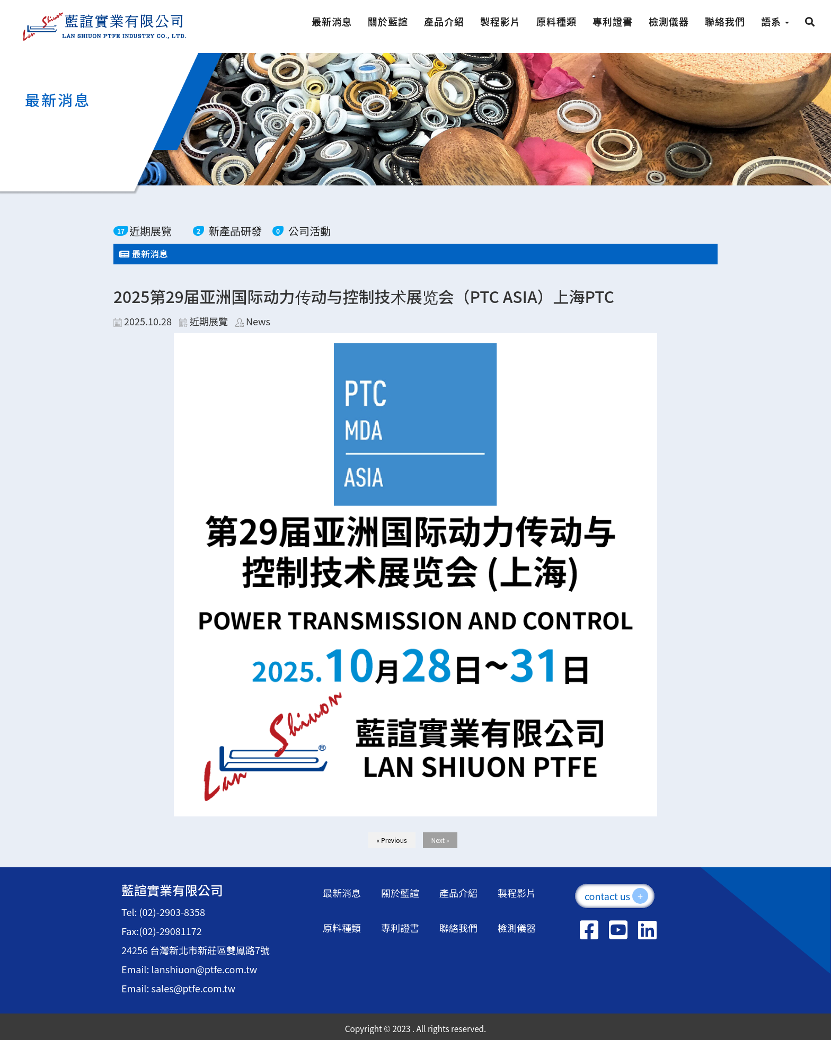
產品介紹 (444, 21)
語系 (775, 21)
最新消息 (332, 21)
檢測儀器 (669, 21)
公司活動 (309, 230)
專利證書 (613, 21)
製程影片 (500, 21)
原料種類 (556, 21)
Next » (440, 840)
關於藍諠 (388, 21)
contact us (616, 896)
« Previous (392, 840)
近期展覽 (150, 230)
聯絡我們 (725, 21)
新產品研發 (235, 230)
